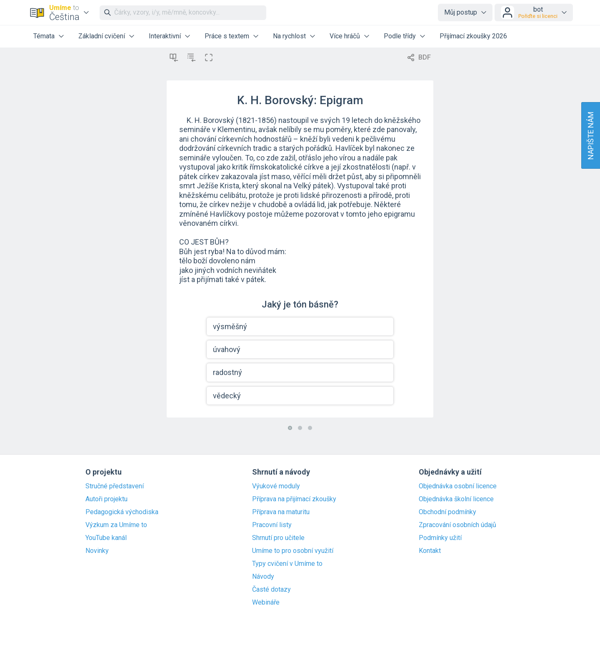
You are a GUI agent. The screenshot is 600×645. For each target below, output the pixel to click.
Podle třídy (400, 36)
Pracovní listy (272, 525)
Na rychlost (289, 36)
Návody (263, 576)
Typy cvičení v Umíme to (287, 564)
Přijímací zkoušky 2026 (473, 36)
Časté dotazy (271, 589)
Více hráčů (345, 36)
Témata (44, 36)
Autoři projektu (106, 499)
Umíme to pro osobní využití (292, 551)
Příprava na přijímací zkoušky (294, 499)
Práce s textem (227, 36)
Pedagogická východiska (121, 512)
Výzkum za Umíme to (116, 525)
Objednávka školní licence (456, 499)
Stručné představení (114, 486)
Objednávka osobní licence (458, 486)
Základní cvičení (101, 36)
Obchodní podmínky (447, 512)
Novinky (97, 551)
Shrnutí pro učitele (278, 538)
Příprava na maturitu (281, 512)
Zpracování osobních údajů (457, 525)
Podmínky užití (440, 538)
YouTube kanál (106, 538)
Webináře (266, 602)
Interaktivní (165, 36)
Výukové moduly (276, 486)
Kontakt (430, 551)
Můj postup (460, 12)
